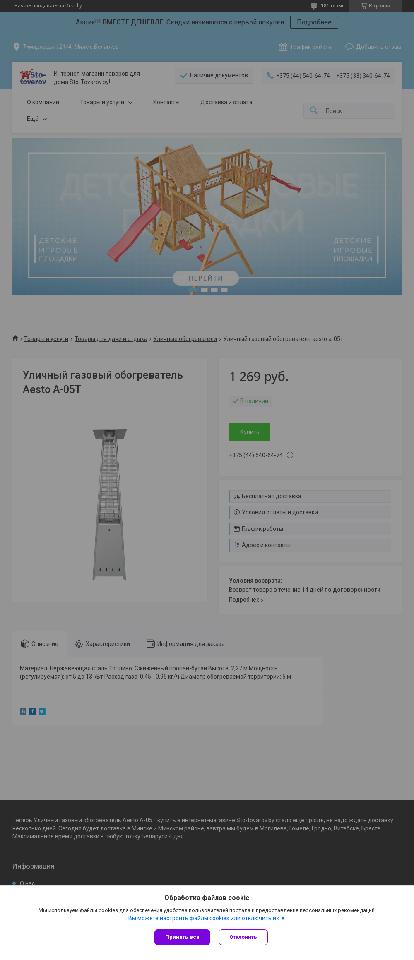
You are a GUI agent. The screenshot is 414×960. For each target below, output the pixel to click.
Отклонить (243, 937)
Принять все (182, 937)
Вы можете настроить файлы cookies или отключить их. (204, 918)
